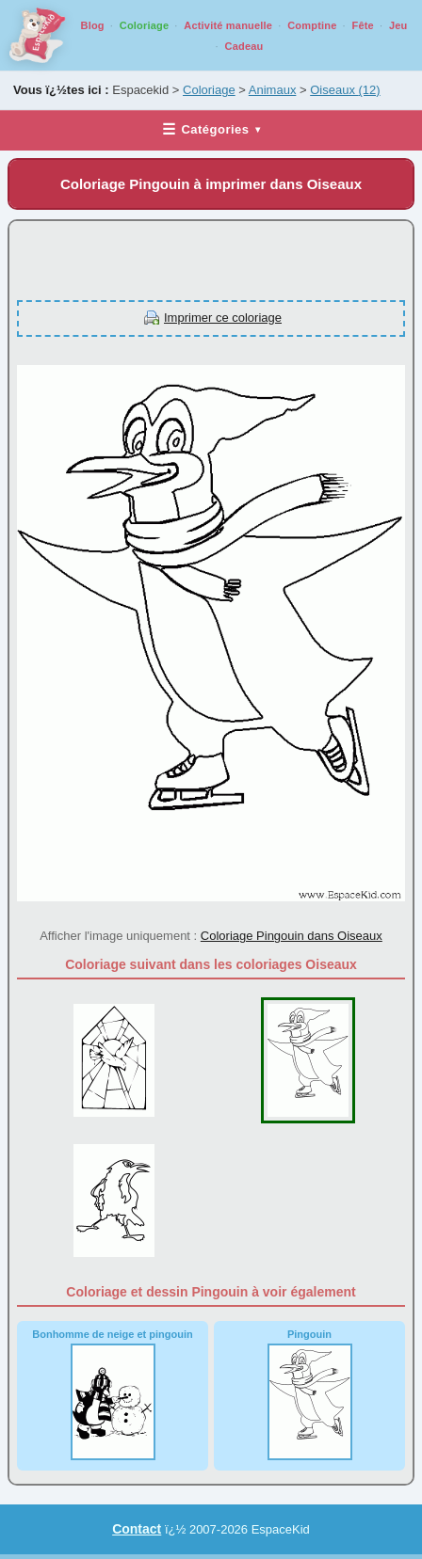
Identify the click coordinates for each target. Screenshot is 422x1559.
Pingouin (310, 1394)
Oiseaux (345, 90)
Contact (136, 1528)
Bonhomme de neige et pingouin (112, 1394)
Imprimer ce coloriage (223, 317)
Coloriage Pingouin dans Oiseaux (291, 936)
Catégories (211, 129)
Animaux (273, 90)
